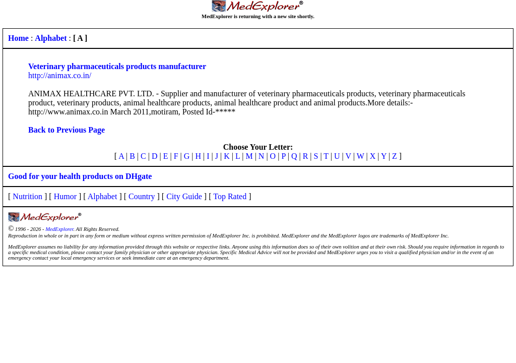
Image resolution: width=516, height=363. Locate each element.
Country (141, 196)
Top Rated (229, 196)
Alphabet (102, 196)
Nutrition (27, 196)
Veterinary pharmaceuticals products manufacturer (117, 66)
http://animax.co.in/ (59, 75)
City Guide (184, 196)
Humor (65, 196)
